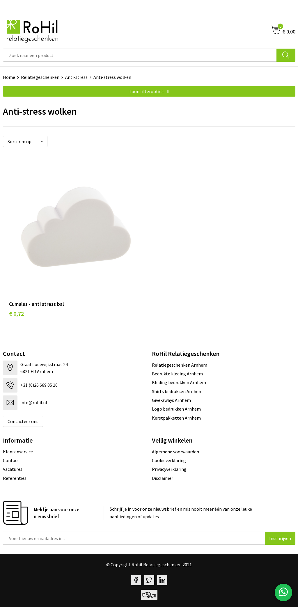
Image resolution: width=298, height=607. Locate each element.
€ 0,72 (16, 313)
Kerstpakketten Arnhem (176, 418)
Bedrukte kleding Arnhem (177, 374)
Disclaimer (162, 478)
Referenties (14, 478)
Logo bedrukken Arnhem (176, 409)
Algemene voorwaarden (175, 452)
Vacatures (12, 469)
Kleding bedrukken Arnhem (179, 382)
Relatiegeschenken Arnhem (179, 365)
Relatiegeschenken (40, 77)
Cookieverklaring (169, 460)
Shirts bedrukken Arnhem (177, 391)
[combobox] (140, 55)
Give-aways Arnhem (171, 400)
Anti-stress (76, 77)
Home (9, 77)
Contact (11, 460)
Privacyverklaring (169, 469)
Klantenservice (18, 452)
